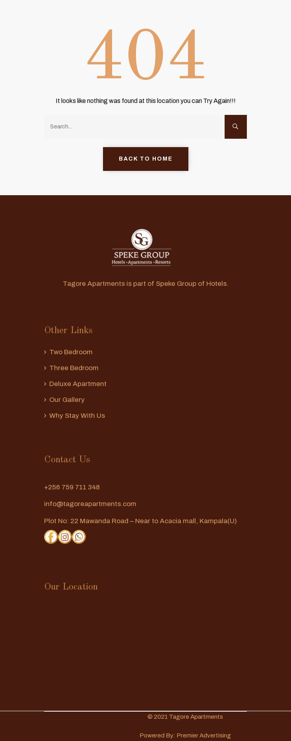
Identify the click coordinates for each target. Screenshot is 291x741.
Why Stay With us (77, 415)
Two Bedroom (71, 352)
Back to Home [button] (146, 159)
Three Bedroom (74, 368)
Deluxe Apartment (78, 384)
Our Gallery (67, 399)
